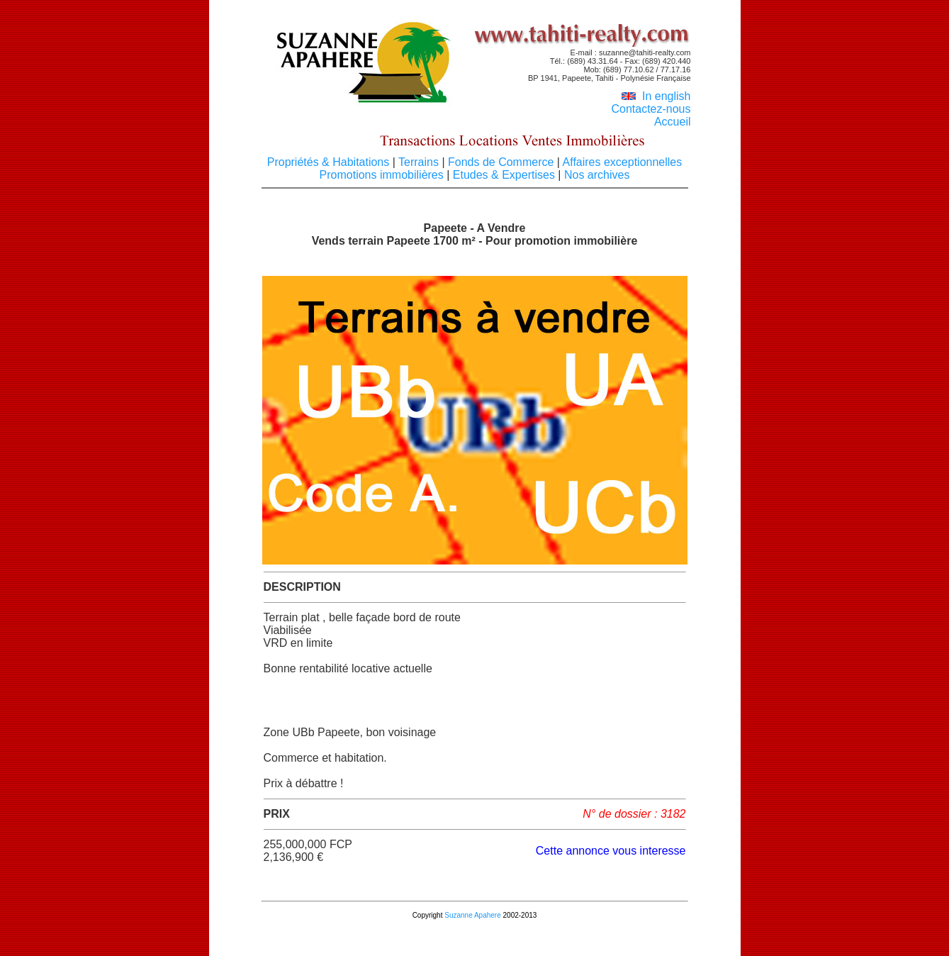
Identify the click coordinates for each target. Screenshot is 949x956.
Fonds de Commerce (501, 162)
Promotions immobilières (383, 175)
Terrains (418, 162)
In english (656, 96)
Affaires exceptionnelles (621, 162)
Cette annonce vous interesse (611, 851)
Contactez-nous (650, 109)
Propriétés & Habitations (330, 162)
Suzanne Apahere (472, 915)
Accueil (672, 122)
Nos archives (595, 175)
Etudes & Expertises (503, 175)
